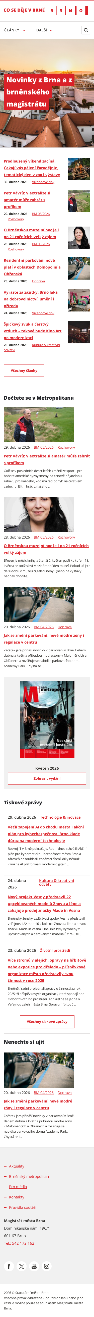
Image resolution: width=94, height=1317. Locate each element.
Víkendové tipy (43, 182)
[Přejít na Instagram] (47, 1266)
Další (42, 30)
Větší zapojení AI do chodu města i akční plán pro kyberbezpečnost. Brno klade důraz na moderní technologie (46, 833)
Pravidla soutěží (22, 1207)
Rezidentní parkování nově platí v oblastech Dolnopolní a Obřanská (32, 267)
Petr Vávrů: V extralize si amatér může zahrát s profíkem (27, 199)
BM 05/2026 (41, 214)
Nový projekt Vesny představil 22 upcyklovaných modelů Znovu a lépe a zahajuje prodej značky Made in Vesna (44, 903)
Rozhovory (16, 219)
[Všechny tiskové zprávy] (47, 1021)
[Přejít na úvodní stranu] (24, 13)
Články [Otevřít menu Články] (12, 30)
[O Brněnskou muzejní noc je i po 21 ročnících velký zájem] (79, 237)
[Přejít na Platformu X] (22, 1266)
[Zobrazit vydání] (47, 778)
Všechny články (24, 370)
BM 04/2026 (44, 627)
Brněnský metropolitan (29, 1176)
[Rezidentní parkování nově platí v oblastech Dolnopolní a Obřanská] (79, 267)
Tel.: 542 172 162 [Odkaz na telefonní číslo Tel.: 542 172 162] (19, 1243)
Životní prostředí (55, 950)
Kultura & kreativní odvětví (56, 882)
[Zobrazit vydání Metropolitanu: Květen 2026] (47, 718)
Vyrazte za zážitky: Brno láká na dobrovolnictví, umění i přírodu (31, 299)
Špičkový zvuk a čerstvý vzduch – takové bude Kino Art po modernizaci (33, 331)
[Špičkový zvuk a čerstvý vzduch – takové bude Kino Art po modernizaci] (79, 331)
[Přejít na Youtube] (34, 1266)
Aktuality (16, 1166)
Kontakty (16, 1196)
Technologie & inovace (60, 817)
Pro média (18, 1186)
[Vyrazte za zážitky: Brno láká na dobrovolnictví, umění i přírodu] (79, 299)
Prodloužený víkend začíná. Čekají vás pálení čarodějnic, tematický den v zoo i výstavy (32, 168)
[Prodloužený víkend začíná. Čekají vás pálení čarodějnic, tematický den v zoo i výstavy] (79, 168)
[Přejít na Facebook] (9, 1266)
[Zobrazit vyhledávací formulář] (85, 30)
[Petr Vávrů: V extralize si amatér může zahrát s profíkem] (79, 200)
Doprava (38, 281)
